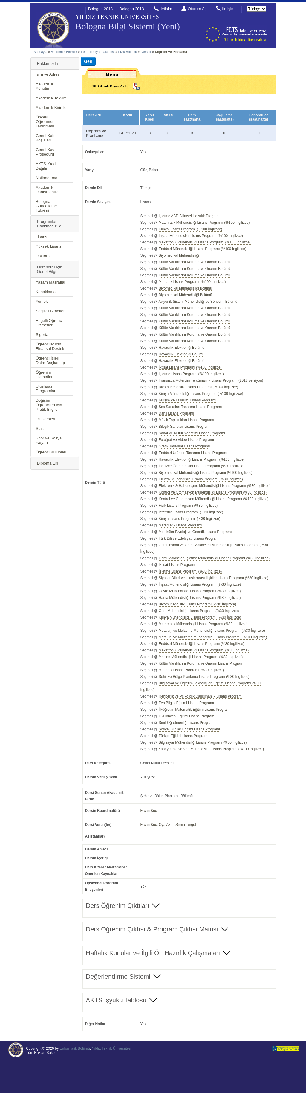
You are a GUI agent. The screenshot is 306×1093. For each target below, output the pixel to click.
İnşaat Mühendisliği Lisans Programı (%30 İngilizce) (200, 584)
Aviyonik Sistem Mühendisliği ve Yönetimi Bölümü (197, 301)
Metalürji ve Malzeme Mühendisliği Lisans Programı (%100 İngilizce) (213, 637)
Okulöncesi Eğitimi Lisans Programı (187, 716)
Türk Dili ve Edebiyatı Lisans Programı (189, 538)
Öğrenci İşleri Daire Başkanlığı (50, 360)
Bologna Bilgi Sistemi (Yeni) (127, 26)
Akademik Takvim (51, 98)
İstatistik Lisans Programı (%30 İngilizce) (191, 512)
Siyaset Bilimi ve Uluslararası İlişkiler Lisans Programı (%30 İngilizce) (213, 578)
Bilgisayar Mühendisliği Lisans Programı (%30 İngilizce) (203, 742)
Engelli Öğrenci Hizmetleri (49, 322)
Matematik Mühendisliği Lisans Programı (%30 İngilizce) (203, 624)
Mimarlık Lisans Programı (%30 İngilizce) (191, 670)
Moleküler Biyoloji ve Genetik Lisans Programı (195, 532)
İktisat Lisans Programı (177, 565)
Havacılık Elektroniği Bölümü (181, 347)
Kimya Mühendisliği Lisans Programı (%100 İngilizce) (201, 394)
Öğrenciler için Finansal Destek (50, 346)
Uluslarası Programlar (45, 388)
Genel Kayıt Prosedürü (46, 151)
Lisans (41, 237)
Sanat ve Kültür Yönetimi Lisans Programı (192, 433)
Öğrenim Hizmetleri (44, 374)
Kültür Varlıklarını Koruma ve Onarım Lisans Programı (201, 663)
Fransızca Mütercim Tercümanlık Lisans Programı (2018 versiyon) (211, 380)
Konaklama (46, 292)
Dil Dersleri (45, 419)
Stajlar (41, 428)
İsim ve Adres (47, 74)
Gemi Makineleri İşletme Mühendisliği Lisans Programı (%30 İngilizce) (214, 558)
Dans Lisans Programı (176, 413)
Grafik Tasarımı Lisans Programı (184, 446)
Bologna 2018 (100, 9)
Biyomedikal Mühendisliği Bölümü (185, 288)
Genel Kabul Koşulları (46, 137)
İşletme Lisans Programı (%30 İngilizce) (190, 571)
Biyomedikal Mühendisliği (179, 255)
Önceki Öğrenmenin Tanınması (46, 121)
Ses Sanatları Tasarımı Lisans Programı (190, 407)
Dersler (146, 52)
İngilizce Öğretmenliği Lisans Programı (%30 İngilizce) (201, 466)
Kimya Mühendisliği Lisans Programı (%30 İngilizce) (200, 617)
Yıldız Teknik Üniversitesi (111, 1048)
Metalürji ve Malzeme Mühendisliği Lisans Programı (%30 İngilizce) (212, 630)
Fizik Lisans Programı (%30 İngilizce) (188, 505)
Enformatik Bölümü (75, 1048)
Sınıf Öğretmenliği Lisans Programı (187, 723)
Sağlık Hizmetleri (50, 311)
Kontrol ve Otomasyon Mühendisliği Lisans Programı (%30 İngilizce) (213, 492)
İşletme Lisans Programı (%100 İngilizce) (191, 374)
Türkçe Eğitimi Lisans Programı (184, 736)
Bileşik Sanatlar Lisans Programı (184, 426)
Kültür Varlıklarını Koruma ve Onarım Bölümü (194, 262)
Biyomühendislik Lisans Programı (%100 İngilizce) (198, 387)
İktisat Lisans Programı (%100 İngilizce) (190, 367)
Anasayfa (40, 52)
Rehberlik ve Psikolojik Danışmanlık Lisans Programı (200, 696)
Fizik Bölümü (127, 52)
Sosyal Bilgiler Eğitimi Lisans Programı (189, 729)
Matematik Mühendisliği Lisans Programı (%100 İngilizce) (204, 222)
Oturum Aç (197, 9)
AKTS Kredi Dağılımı (46, 166)
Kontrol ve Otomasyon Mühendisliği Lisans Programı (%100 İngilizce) (214, 499)
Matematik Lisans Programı (180, 525)
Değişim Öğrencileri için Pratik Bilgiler (49, 405)
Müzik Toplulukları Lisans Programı (186, 420)
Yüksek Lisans (48, 246)
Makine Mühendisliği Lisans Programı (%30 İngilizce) (201, 657)
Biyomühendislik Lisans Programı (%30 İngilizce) (197, 604)
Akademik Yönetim (44, 86)
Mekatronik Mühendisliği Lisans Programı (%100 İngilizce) (205, 242)
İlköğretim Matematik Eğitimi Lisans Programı (194, 709)
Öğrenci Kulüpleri (51, 452)
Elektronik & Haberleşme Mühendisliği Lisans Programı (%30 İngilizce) (214, 486)
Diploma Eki (47, 463)
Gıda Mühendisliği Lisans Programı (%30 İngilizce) (199, 611)
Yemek (42, 301)
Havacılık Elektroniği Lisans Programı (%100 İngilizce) (202, 459)
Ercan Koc (148, 811)
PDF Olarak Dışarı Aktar (109, 86)
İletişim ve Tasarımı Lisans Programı (187, 400)
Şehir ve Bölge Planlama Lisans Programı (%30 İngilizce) (204, 677)
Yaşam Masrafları (51, 282)
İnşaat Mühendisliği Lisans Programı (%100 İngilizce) (201, 236)
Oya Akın (166, 825)
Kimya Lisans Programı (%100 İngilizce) (190, 229)
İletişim (166, 9)
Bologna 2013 (131, 9)
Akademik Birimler (64, 52)
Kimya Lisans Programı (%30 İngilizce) (189, 519)
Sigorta (42, 334)
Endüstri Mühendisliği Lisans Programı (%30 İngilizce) (201, 644)
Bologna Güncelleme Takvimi (46, 206)
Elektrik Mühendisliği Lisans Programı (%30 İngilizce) (201, 479)
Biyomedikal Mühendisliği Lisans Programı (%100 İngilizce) (206, 473)
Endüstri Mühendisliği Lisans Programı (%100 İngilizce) (202, 249)
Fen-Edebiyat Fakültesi (98, 52)
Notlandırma (46, 178)
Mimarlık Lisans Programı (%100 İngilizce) (192, 282)
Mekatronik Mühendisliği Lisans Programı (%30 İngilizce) (204, 650)
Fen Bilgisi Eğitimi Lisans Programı (186, 703)
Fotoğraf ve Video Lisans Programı (186, 440)
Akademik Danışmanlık (47, 189)
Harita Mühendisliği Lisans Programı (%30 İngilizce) (200, 598)
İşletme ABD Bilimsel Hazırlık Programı (190, 216)
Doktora (43, 256)
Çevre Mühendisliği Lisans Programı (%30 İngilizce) (200, 591)
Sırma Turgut (185, 825)
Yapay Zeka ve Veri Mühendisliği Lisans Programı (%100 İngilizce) (211, 749)
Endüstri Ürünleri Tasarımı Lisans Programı (193, 453)
